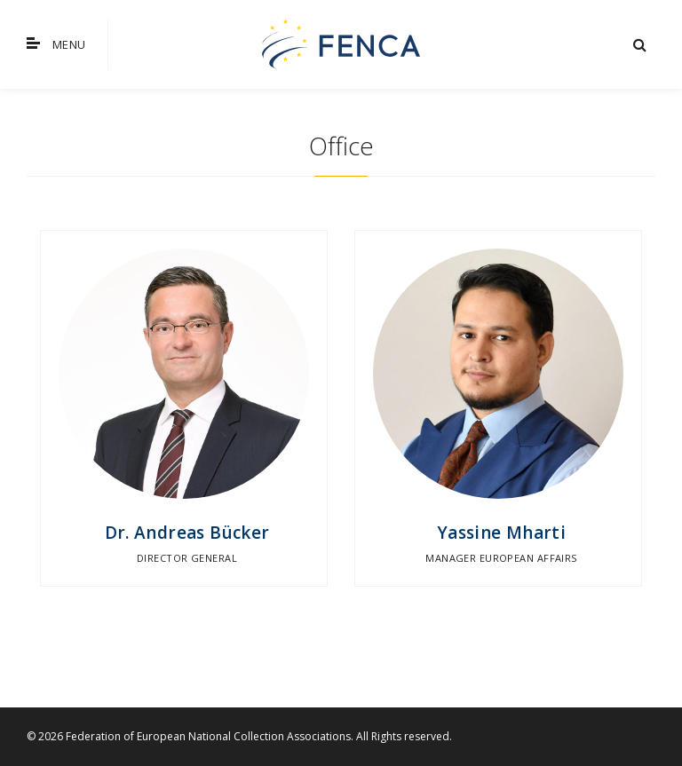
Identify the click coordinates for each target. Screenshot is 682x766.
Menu (56, 44)
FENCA (341, 44)
